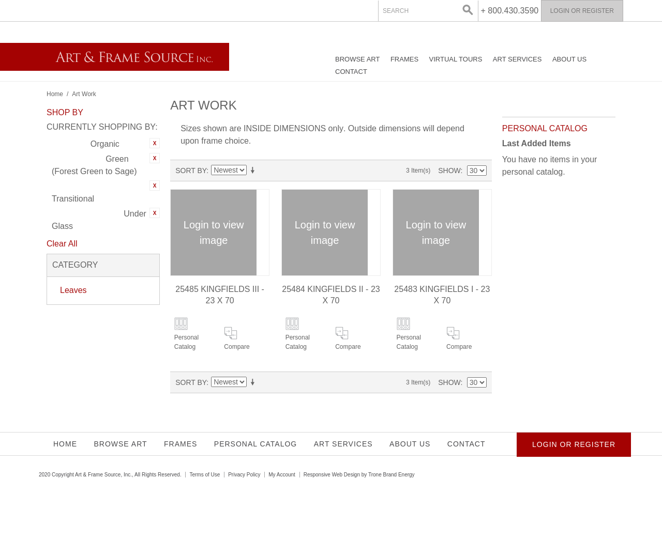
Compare (236, 346)
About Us (569, 59)
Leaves (73, 290)
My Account (281, 474)
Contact (351, 71)
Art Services (517, 59)
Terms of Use (204, 474)
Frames (404, 59)
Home (55, 94)
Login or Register (582, 10)
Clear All (62, 243)
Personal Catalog (186, 342)
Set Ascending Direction (254, 170)
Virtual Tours (456, 59)
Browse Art (357, 59)
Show (449, 170)
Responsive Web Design (332, 474)
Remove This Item (154, 143)
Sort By (190, 170)
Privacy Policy (244, 474)
